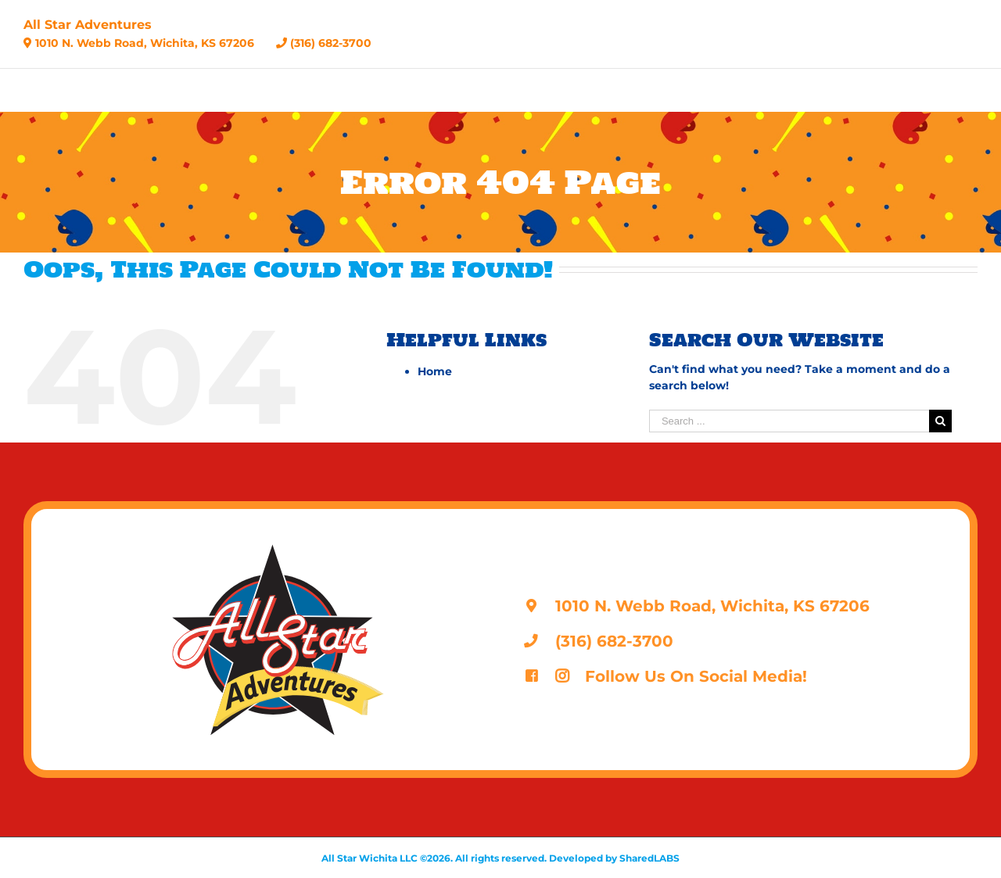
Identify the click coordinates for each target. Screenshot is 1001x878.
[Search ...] (789, 421)
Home (435, 371)
